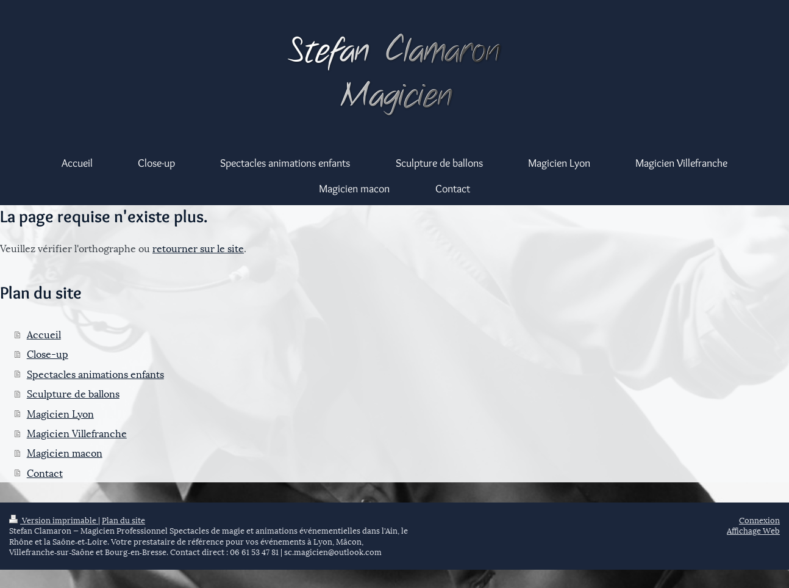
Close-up (47, 353)
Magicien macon (64, 452)
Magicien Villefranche (77, 432)
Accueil (44, 333)
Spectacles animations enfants (95, 373)
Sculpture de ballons (73, 393)
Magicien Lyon (60, 413)
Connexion (759, 520)
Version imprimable (53, 520)
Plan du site (123, 520)
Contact (45, 472)
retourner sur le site (198, 247)
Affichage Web (753, 530)
